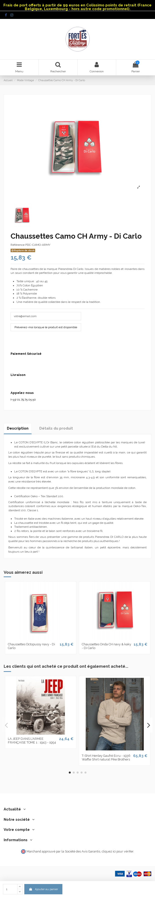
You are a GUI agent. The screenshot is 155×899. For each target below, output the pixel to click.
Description (17, 428)
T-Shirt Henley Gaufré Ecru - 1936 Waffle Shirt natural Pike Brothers (106, 757)
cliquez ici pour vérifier (117, 851)
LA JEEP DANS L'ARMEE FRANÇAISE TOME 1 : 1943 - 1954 (32, 740)
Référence (18, 245)
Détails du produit (56, 428)
